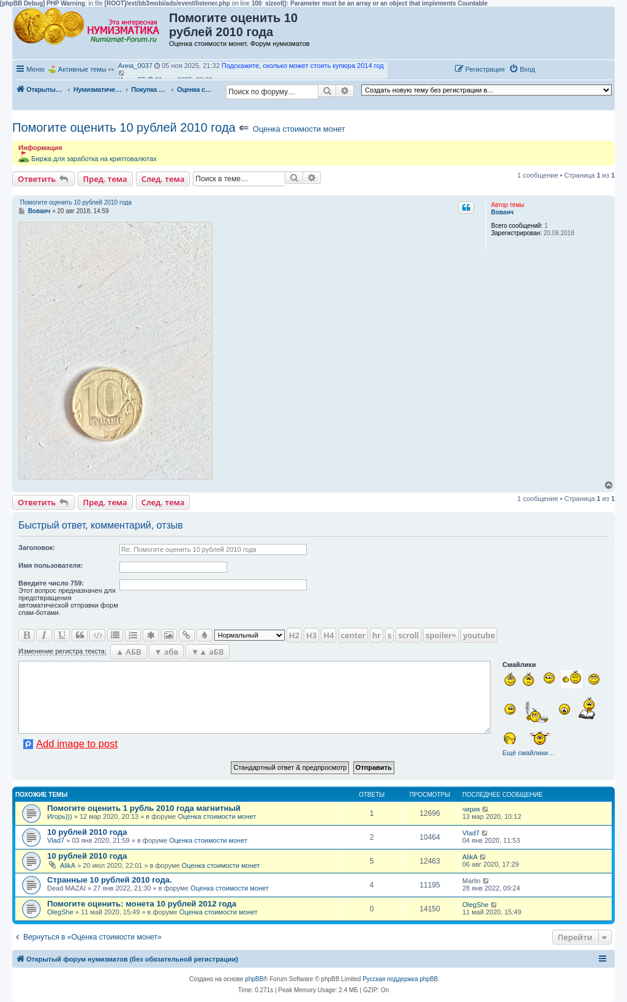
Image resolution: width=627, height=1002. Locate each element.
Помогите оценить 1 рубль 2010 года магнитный (144, 808)
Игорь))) (59, 816)
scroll (408, 635)
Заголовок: (36, 547)
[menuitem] (522, 69)
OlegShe (60, 912)
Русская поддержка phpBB (400, 979)
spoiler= (441, 635)
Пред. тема (105, 178)
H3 (311, 635)
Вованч (502, 212)
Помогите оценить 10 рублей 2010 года (124, 127)
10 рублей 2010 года (87, 832)
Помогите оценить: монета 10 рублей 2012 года (141, 903)
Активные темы (82, 69)
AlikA (67, 865)
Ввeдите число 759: (51, 583)
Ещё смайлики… (528, 752)
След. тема (163, 178)
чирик (471, 809)
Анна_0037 (135, 65)
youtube (479, 635)
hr (376, 635)
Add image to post (77, 743)
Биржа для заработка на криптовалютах (94, 158)
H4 (328, 635)
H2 (294, 635)
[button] (552, 68)
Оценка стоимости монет (299, 129)
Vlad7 (55, 840)
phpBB (254, 979)
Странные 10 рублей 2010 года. (109, 879)
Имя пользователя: (50, 565)
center (353, 635)
